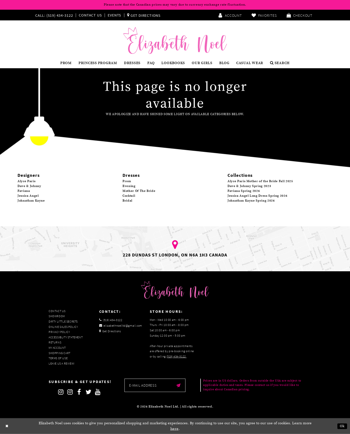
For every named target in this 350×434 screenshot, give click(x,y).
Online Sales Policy (63, 327)
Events (114, 15)
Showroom (57, 316)
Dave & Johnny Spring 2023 (249, 186)
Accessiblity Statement (66, 337)
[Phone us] (53, 15)
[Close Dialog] (7, 426)
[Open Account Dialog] (229, 15)
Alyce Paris (26, 181)
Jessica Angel (28, 196)
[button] (299, 15)
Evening (129, 186)
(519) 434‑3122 (176, 356)
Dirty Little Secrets (63, 321)
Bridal (127, 201)
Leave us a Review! (62, 363)
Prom (126, 181)
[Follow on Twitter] (88, 392)
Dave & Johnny (29, 186)
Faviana (24, 191)
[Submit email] (178, 385)
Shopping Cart (59, 353)
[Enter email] (154, 385)
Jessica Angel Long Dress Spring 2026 (257, 196)
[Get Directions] (144, 15)
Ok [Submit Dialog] (342, 426)
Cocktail (128, 196)
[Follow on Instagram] (60, 392)
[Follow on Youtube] (97, 392)
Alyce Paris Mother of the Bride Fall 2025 (260, 181)
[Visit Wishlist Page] (264, 15)
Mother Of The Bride (138, 191)
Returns (55, 342)
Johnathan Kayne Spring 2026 (251, 201)
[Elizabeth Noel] (175, 40)
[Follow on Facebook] (79, 392)
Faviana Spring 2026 (244, 191)
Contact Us (90, 15)
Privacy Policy (59, 332)
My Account (57, 347)
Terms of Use (58, 358)
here (174, 428)
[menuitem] (55, 15)
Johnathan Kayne (31, 201)
